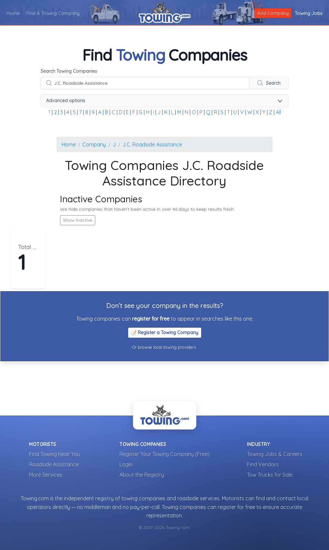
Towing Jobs (309, 13)
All (278, 112)
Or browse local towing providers (164, 347)
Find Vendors (263, 464)
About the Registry (141, 474)
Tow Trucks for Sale (270, 474)
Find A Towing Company (53, 13)
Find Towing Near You (54, 454)
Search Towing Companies (69, 71)
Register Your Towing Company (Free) (164, 454)
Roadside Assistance (54, 464)
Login (125, 464)
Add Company (273, 13)
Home (13, 13)
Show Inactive (77, 220)
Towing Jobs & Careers (274, 454)
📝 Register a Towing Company (164, 332)
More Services (45, 474)
